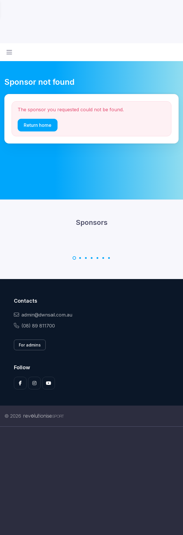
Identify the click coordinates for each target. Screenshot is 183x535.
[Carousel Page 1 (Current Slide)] (74, 258)
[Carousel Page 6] (103, 258)
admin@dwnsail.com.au (43, 315)
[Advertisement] (91, 480)
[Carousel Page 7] (109, 258)
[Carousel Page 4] (91, 258)
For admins (30, 344)
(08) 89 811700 (34, 326)
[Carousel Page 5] (97, 258)
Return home (37, 125)
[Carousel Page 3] (86, 258)
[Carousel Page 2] (80, 258)
